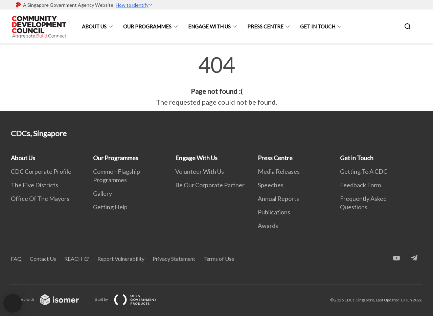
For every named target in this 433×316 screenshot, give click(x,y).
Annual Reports (278, 198)
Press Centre (265, 26)
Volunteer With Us (199, 171)
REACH (73, 258)
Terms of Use (218, 258)
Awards (268, 225)
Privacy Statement (174, 258)
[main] (216, 80)
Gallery (102, 193)
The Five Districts (34, 185)
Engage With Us (209, 26)
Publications (274, 212)
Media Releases (279, 171)
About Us (94, 26)
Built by (131, 299)
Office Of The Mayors (40, 198)
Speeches (270, 185)
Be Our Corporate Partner (210, 185)
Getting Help (110, 207)
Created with (50, 299)
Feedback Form (360, 185)
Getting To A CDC (363, 171)
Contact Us (43, 258)
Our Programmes (147, 26)
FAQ (16, 258)
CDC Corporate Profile (41, 171)
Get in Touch (317, 26)
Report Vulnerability (120, 258)
